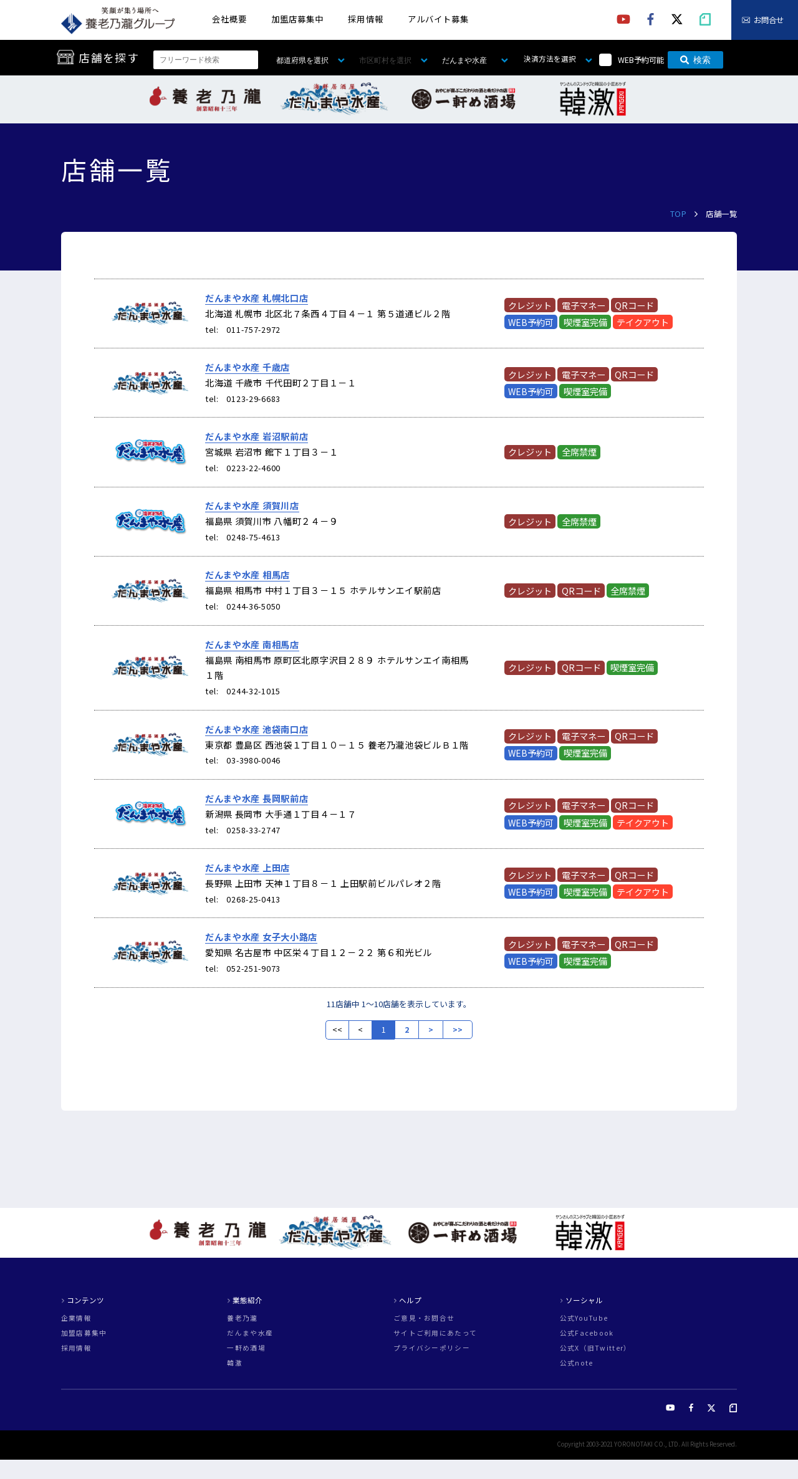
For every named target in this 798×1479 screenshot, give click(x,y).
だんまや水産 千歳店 (247, 367)
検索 (695, 60)
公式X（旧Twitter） (596, 1348)
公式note (577, 1363)
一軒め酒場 (246, 1348)
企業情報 (76, 1318)
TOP (678, 213)
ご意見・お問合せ (423, 1318)
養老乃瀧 (242, 1318)
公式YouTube (584, 1318)
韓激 (235, 1363)
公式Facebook (587, 1333)
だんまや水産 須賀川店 (252, 505)
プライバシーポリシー (431, 1348)
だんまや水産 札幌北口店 (257, 298)
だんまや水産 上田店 (247, 867)
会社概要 (229, 19)
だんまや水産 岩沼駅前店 (257, 436)
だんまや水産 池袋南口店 (257, 729)
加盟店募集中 (297, 19)
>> (458, 1029)
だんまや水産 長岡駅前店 (257, 798)
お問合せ (769, 20)
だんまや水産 (250, 1333)
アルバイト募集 (438, 19)
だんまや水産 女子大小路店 (261, 937)
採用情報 (365, 19)
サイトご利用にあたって (435, 1333)
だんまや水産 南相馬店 (252, 644)
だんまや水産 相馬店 (247, 574)
